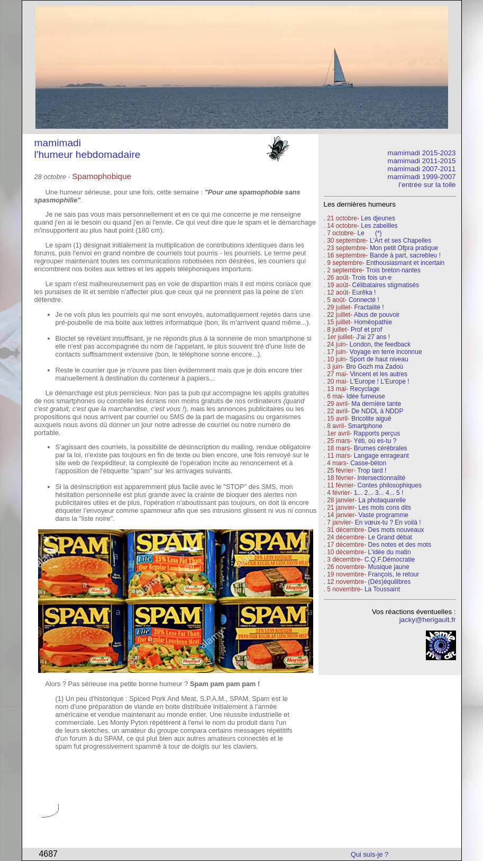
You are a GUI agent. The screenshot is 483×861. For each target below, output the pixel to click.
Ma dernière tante (376, 403)
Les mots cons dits (385, 507)
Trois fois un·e (371, 277)
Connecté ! (364, 300)
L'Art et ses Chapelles (400, 240)
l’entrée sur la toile (426, 185)
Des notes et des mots (399, 544)
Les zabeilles (379, 225)
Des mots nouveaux (396, 530)
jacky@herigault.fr (427, 620)
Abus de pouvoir (377, 314)
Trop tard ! (371, 470)
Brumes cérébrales (380, 448)
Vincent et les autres (379, 374)
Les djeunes (378, 218)
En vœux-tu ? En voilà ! (388, 522)
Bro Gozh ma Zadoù (374, 366)
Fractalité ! (368, 307)
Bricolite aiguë (371, 418)
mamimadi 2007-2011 (422, 169)
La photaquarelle (382, 500)
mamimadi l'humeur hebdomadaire (87, 148)
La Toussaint (382, 589)
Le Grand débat (390, 537)
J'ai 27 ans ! (373, 337)
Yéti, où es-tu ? (375, 441)
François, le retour (394, 574)
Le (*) (370, 233)
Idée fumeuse (366, 396)
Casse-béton (368, 463)
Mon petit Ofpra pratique (404, 248)
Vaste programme (383, 515)
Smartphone (365, 426)
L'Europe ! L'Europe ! (379, 381)
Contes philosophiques (390, 485)
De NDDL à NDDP (377, 411)
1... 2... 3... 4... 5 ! (378, 492)
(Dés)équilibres (389, 581)
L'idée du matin (389, 552)
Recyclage (365, 389)
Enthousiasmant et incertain (405, 263)
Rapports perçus (376, 433)
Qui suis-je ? (369, 854)
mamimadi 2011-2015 (422, 161)
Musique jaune (388, 567)
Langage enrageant (381, 455)
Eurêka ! (364, 292)
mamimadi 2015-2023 (422, 153)
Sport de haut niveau (379, 359)
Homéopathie (373, 322)
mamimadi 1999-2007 (422, 177)
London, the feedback (380, 344)
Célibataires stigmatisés (386, 285)
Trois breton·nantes (393, 270)
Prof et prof (366, 329)
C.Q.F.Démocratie (389, 559)
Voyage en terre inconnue (386, 352)
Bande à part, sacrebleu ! (405, 255)
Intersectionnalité (382, 478)
